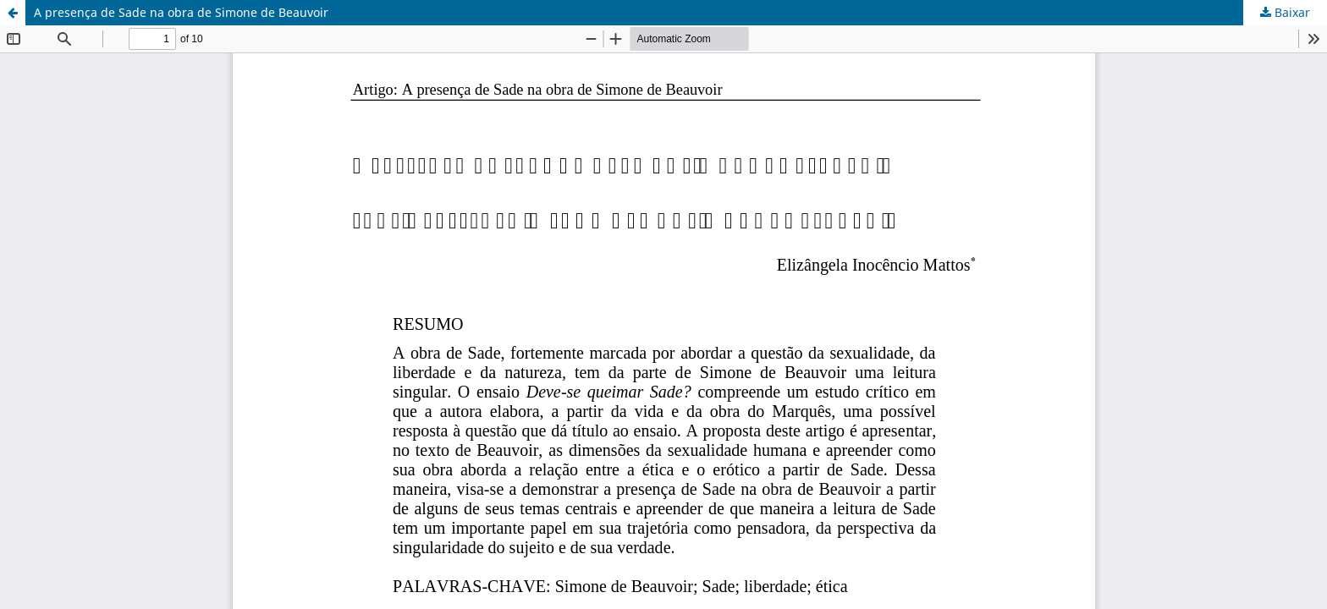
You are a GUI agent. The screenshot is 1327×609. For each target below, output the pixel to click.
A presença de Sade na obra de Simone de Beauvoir (181, 12)
